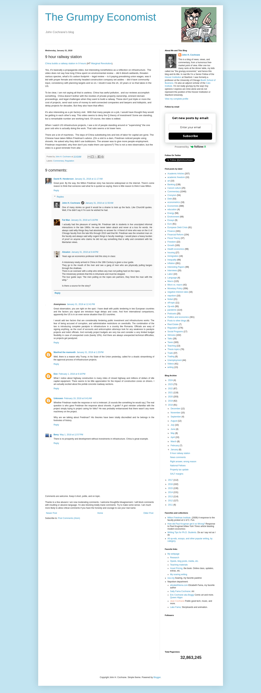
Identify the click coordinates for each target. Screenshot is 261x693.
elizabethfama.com (179, 585)
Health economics (176, 249)
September (176, 416)
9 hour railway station (180, 453)
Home (100, 513)
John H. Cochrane (71, 203)
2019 (170, 401)
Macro (170, 281)
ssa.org (171, 578)
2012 (170, 500)
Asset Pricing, (176, 568)
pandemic (172, 310)
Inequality (172, 260)
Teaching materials (179, 565)
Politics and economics (178, 317)
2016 (170, 484)
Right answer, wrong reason (183, 461)
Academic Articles (176, 173)
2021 (170, 392)
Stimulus (172, 335)
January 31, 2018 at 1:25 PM (90, 352)
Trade (170, 353)
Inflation (171, 263)
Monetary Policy (175, 288)
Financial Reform (176, 234)
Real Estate (173, 324)
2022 (170, 388)
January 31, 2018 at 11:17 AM (89, 179)
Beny (56, 434)
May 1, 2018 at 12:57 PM (71, 434)
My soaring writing (178, 574)
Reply (56, 190)
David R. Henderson (64, 179)
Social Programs (175, 331)
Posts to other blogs (177, 320)
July (173, 425)
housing (171, 252)
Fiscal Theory (174, 238)
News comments (178, 457)
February (175, 445)
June (173, 429)
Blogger (157, 677)
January (175, 449)
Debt (170, 199)
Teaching (172, 346)
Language (172, 277)
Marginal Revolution (101, 63)
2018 (170, 405)
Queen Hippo (176, 597)
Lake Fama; (175, 607)
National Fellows (177, 465)
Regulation (69, 161)
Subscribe (190, 136)
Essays (171, 220)
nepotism (172, 295)
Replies (60, 197)
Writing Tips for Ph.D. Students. (182, 532)
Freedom (172, 242)
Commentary (58, 161)
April (173, 437)
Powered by (190, 146)
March (174, 441)
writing (171, 367)
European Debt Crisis (178, 227)
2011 (170, 505)
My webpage (174, 554)
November (176, 412)
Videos (171, 364)
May (173, 433)
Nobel (170, 299)
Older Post (148, 513)
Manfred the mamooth (65, 352)
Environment (173, 216)
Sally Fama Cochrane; (180, 591)
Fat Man (66, 220)
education (172, 209)
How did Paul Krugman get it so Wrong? (186, 524)
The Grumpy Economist (100, 17)
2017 (170, 480)
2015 (170, 488)
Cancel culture (174, 188)
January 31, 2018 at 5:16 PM (84, 220)
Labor (170, 274)
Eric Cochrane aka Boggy (182, 595)
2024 (170, 380)
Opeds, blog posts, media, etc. (184, 561)
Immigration (173, 256)
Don (56, 374)
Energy (171, 213)
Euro (170, 224)
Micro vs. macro (175, 285)
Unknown (58, 398)
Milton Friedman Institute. (179, 517)
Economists (173, 206)
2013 (170, 496)
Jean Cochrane (177, 601)
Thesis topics (174, 349)
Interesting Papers (176, 267)
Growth (171, 245)
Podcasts (172, 313)
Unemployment (175, 360)
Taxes (170, 342)
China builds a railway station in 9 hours (65, 63)
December (176, 408)
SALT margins (176, 474)
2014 (170, 492)
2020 (170, 396)
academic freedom (176, 177)
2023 (170, 384)
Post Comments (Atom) (69, 518)
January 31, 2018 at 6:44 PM (84, 252)
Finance (171, 231)
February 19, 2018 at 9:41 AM (78, 398)
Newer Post (51, 513)
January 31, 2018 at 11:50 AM (99, 203)
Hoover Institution (173, 77)
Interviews (172, 270)
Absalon (66, 252)
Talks (170, 338)
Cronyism (172, 195)
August (174, 421)
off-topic (171, 302)
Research (174, 557)
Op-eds (171, 306)
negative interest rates (178, 292)
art (169, 181)
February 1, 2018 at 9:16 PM (72, 374)
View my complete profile (176, 99)
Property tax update (179, 469)
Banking (171, 184)
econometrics (174, 202)
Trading (171, 356)
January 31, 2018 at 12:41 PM (81, 304)
